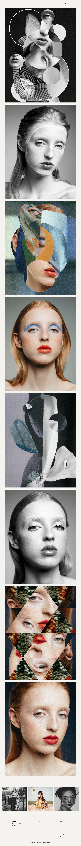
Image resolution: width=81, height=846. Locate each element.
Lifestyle (61, 830)
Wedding (62, 834)
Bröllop (73, 3)
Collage (61, 832)
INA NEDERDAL (6, 3)
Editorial (15, 3)
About (78, 3)
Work (61, 3)
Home (56, 3)
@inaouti (15, 825)
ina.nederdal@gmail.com (18, 823)
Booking (39, 832)
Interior (61, 827)
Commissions (62, 825)
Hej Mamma (66, 3)
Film (60, 836)
